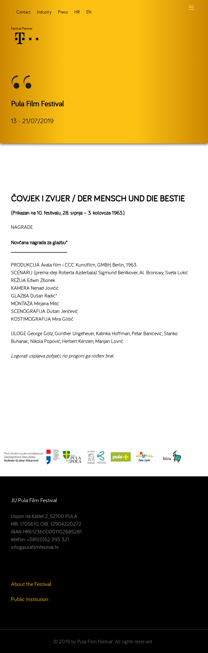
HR (77, 12)
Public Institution (29, 599)
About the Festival (31, 584)
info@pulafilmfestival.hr (35, 547)
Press (63, 12)
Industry (44, 12)
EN (88, 12)
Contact (23, 12)
